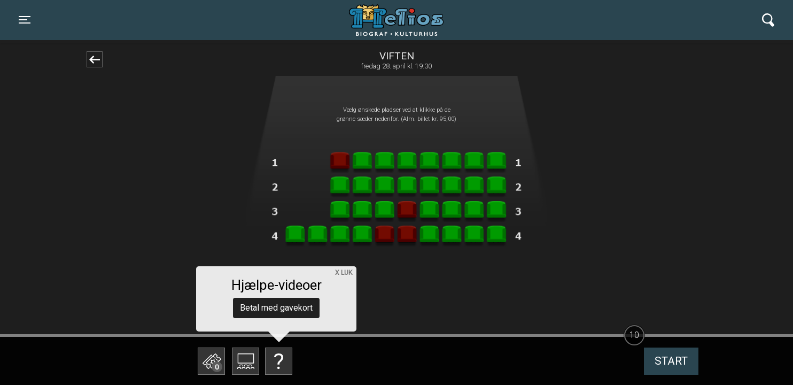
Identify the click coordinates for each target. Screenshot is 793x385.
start (671, 361)
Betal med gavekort (276, 308)
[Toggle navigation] (24, 20)
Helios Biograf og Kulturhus (387, 19)
